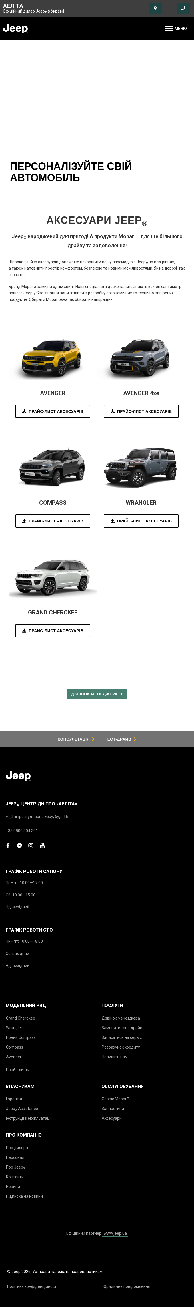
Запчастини (113, 1108)
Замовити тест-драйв (122, 1028)
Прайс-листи (18, 1069)
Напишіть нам (115, 1057)
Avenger (13, 1057)
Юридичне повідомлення (126, 1286)
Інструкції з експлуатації (29, 1118)
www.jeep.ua (115, 1233)
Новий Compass (21, 1037)
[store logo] (15, 28)
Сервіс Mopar (115, 1098)
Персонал (15, 1157)
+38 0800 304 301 (22, 831)
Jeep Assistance (22, 1108)
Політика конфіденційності (32, 1286)
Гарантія (14, 1099)
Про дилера (17, 1147)
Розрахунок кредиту (121, 1047)
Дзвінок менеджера (121, 1018)
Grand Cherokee (20, 1018)
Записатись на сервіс (122, 1037)
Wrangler (14, 1028)
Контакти (15, 1177)
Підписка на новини (24, 1196)
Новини (13, 1186)
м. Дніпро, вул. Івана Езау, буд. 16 (37, 816)
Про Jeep (15, 1167)
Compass (14, 1047)
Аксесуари (112, 1118)
